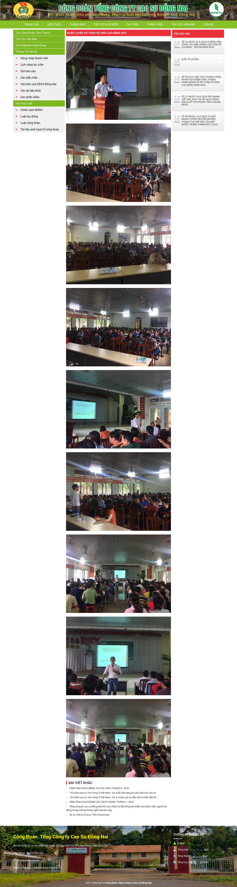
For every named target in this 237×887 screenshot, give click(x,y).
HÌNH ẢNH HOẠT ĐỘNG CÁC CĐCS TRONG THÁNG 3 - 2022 (101, 801)
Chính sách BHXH (32, 110)
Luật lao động (29, 116)
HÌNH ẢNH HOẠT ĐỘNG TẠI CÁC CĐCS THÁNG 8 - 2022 (99, 788)
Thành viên (155, 24)
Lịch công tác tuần (32, 64)
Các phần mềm (30, 97)
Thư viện (132, 24)
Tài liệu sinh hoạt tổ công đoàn (40, 129)
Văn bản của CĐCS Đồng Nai (38, 84)
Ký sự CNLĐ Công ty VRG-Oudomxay (89, 814)
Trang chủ (31, 24)
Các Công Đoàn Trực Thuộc (33, 32)
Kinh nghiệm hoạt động (31, 45)
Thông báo (77, 24)
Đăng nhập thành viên (34, 58)
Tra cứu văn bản (183, 24)
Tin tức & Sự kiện (106, 24)
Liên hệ (208, 24)
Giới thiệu (54, 24)
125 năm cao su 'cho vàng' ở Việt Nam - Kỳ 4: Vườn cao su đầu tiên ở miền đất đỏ (112, 797)
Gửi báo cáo (28, 71)
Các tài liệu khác (31, 90)
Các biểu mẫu (29, 77)
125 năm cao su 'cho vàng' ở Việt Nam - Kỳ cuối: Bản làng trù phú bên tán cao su (112, 792)
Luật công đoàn (30, 123)
